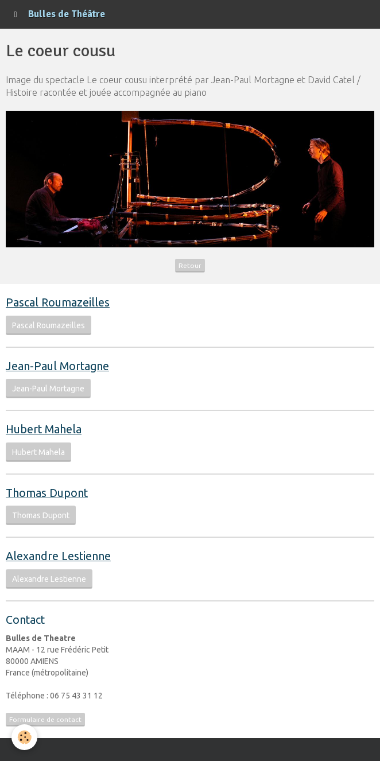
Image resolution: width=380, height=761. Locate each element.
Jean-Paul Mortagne (48, 388)
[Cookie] (24, 737)
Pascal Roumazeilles (48, 325)
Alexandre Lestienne (49, 579)
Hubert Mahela (38, 452)
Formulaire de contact (45, 719)
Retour (190, 265)
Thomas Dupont (40, 515)
